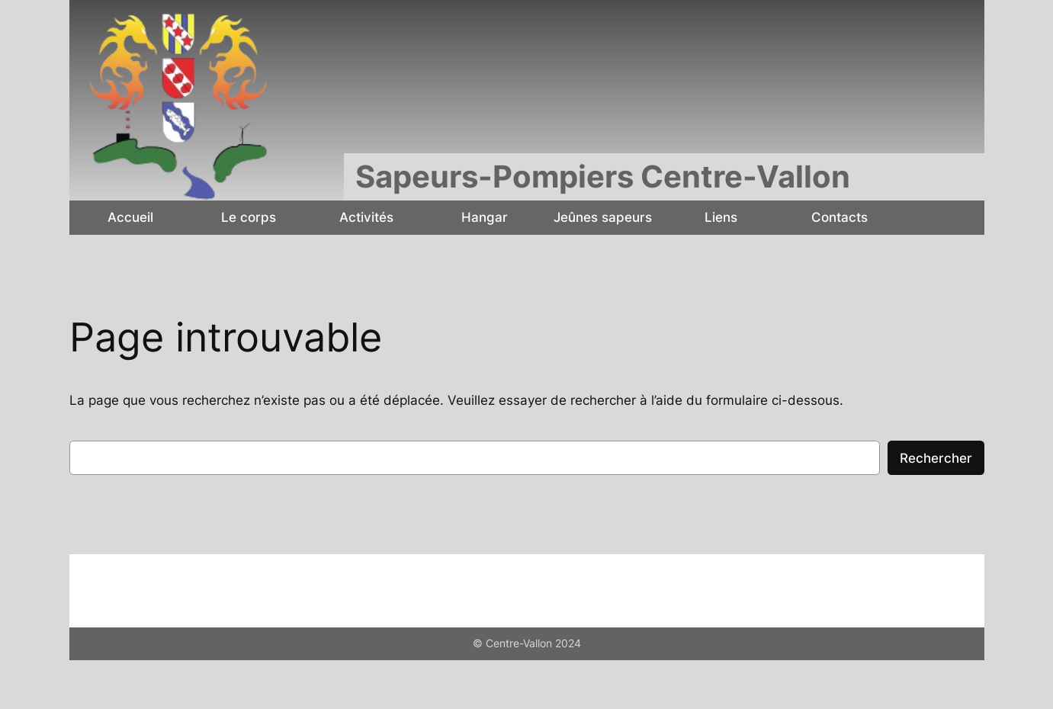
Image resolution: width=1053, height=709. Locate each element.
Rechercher (936, 458)
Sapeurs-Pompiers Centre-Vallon (602, 176)
